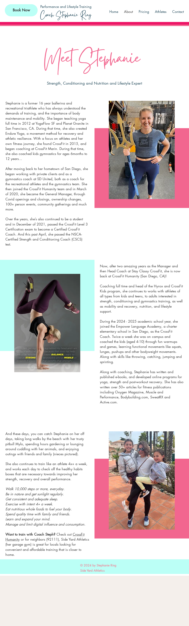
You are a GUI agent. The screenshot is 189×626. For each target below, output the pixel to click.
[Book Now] (21, 10)
